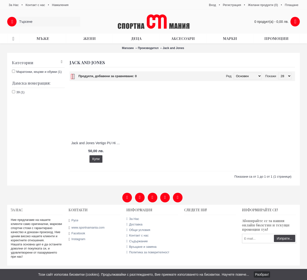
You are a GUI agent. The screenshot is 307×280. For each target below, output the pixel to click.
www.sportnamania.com (87, 228)
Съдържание (137, 241)
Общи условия (138, 230)
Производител (148, 48)
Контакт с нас (137, 235)
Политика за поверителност (147, 252)
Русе (73, 220)
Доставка (134, 224)
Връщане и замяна (141, 247)
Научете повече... (235, 274)
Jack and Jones (173, 48)
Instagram (77, 239)
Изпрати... (284, 238)
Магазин (128, 48)
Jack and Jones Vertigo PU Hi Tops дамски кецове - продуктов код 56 (96, 143)
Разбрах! (262, 274)
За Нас (132, 219)
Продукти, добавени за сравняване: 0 (107, 76)
